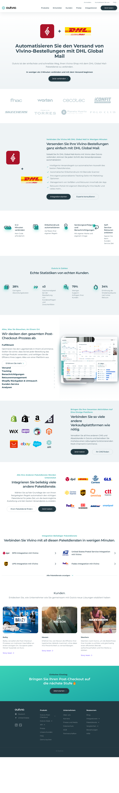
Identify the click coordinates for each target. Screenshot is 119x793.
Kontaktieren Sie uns (102, 2)
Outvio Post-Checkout (48, 752)
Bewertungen (92, 766)
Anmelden (87, 2)
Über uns (67, 751)
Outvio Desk (46, 757)
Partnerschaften (69, 770)
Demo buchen (46, 776)
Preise (78, 8)
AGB (65, 766)
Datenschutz (68, 762)
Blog (88, 751)
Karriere (66, 755)
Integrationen (91, 8)
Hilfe (88, 770)
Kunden (69, 8)
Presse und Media (70, 759)
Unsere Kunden (46, 768)
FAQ (114, 2)
